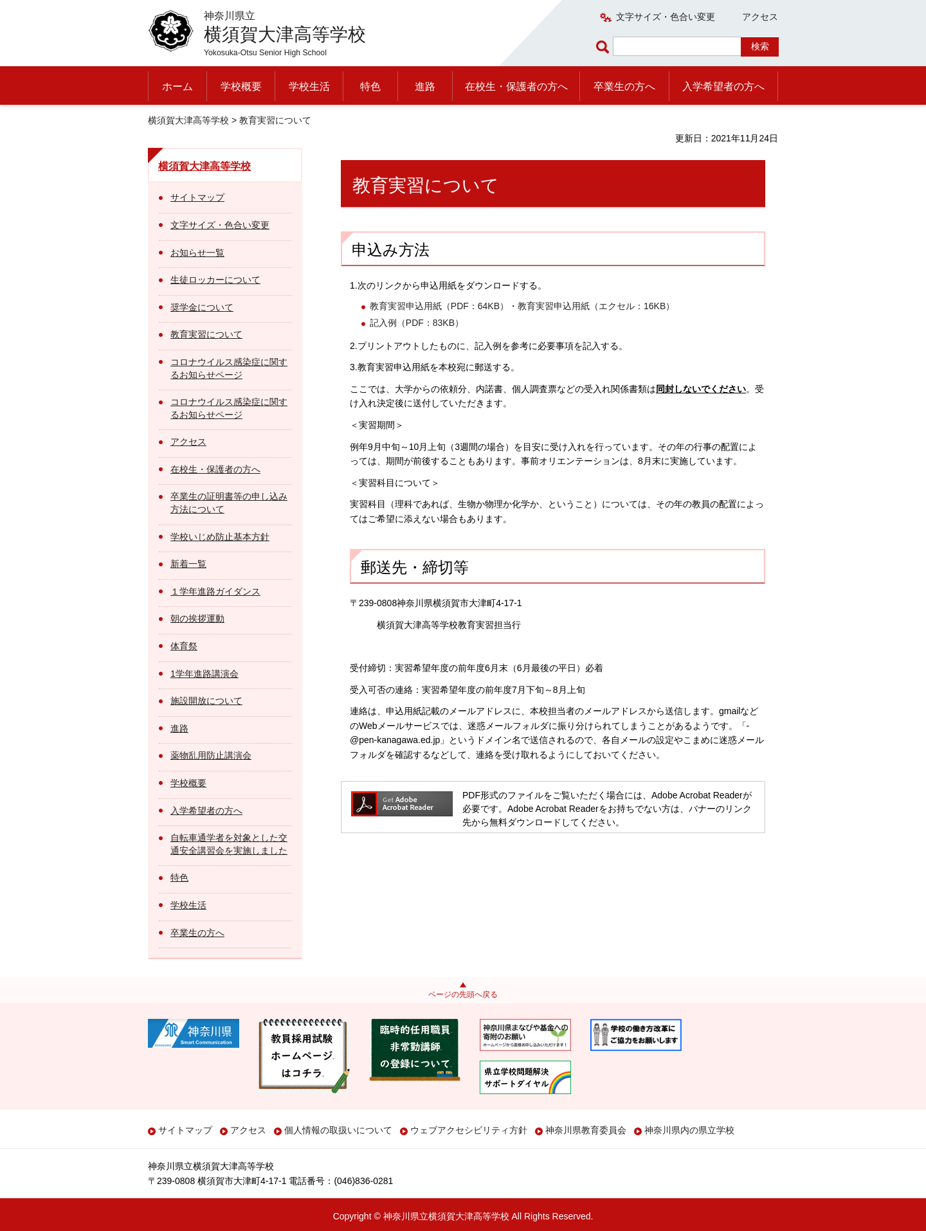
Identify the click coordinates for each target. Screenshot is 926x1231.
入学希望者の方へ (723, 86)
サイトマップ (197, 197)
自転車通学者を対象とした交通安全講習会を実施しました (228, 844)
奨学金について (201, 307)
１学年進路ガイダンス (215, 591)
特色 (370, 86)
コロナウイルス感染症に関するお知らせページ (228, 368)
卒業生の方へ (624, 86)
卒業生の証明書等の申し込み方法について (228, 502)
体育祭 (183, 646)
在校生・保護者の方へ (516, 86)
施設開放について (206, 701)
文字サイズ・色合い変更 (665, 17)
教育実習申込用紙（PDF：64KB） (439, 306)
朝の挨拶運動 (197, 618)
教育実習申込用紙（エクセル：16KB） (596, 306)
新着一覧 (188, 564)
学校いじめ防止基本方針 (219, 537)
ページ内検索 (604, 47)
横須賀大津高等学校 (188, 120)
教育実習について (206, 334)
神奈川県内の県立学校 (689, 1130)
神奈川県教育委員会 (585, 1130)
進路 (425, 86)
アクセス (760, 17)
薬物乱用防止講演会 (210, 755)
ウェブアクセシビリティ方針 (468, 1130)
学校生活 (309, 86)
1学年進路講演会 (204, 674)
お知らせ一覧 (197, 252)
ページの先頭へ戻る (463, 994)
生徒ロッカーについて (215, 279)
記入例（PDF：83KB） (417, 323)
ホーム (177, 86)
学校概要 (241, 86)
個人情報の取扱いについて (338, 1130)
